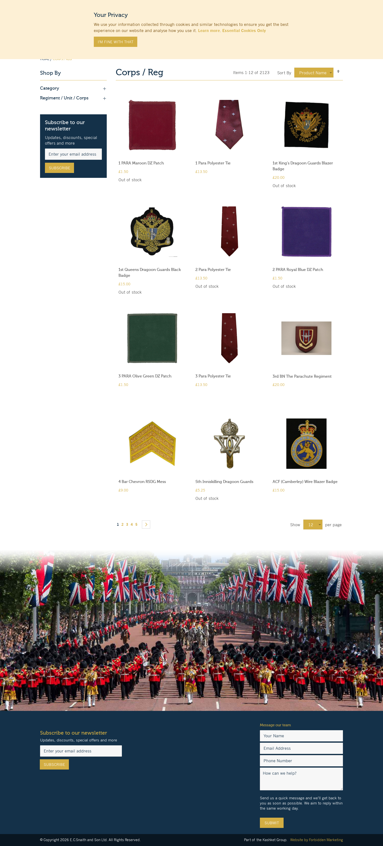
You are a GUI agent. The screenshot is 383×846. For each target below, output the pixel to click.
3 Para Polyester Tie (213, 376)
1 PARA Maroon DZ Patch (141, 163)
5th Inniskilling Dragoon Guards (224, 482)
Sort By (284, 72)
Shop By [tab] (50, 73)
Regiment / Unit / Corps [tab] (73, 98)
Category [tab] (73, 88)
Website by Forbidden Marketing (316, 840)
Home (45, 59)
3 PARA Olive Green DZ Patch (144, 376)
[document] (191, 27)
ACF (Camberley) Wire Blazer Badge (305, 482)
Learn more (209, 30)
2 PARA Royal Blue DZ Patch (298, 270)
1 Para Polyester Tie (213, 163)
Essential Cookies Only (244, 30)
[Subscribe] (59, 168)
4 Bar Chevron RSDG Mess (142, 482)
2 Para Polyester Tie (213, 270)
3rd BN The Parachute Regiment (302, 376)
